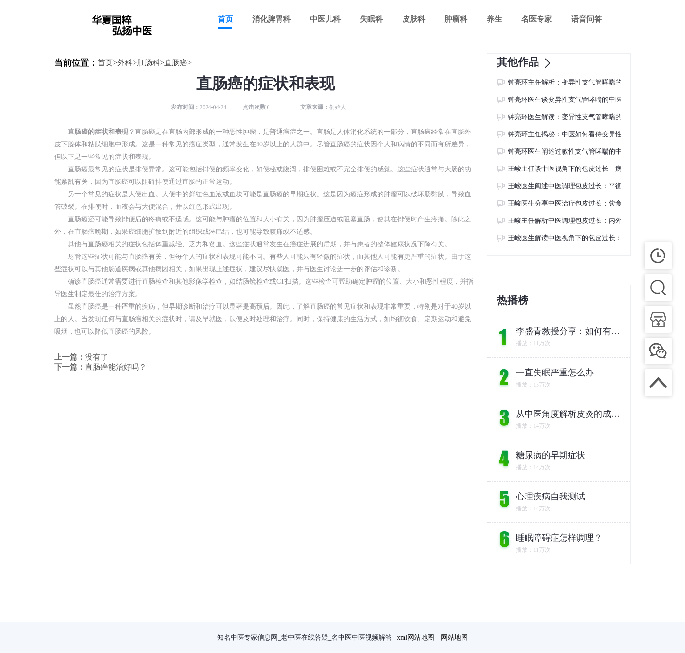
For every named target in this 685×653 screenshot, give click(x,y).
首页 (225, 19)
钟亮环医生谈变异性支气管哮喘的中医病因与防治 (582, 99)
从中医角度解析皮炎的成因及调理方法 (569, 414)
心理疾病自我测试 (550, 496)
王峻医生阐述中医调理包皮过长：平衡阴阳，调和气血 (588, 186)
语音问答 (586, 19)
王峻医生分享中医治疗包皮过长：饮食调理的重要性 (585, 203)
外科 (125, 63)
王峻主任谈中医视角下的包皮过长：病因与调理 (578, 168)
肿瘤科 (455, 19)
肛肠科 (148, 63)
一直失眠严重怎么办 (555, 372)
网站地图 (454, 637)
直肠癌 (175, 63)
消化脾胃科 (271, 19)
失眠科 (371, 19)
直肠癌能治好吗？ (116, 367)
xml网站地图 (415, 637)
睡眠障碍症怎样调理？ (559, 538)
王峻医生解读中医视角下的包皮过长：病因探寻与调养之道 (595, 238)
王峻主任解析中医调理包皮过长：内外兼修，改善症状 (588, 220)
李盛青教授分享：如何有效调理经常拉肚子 (569, 331)
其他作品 (526, 63)
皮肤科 (413, 19)
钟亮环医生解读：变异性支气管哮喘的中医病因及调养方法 (595, 117)
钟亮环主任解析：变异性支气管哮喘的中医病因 (578, 82)
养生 (494, 19)
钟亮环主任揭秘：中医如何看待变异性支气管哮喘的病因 (592, 134)
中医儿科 (325, 19)
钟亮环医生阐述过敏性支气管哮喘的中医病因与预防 (585, 151)
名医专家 (536, 19)
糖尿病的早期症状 (550, 455)
